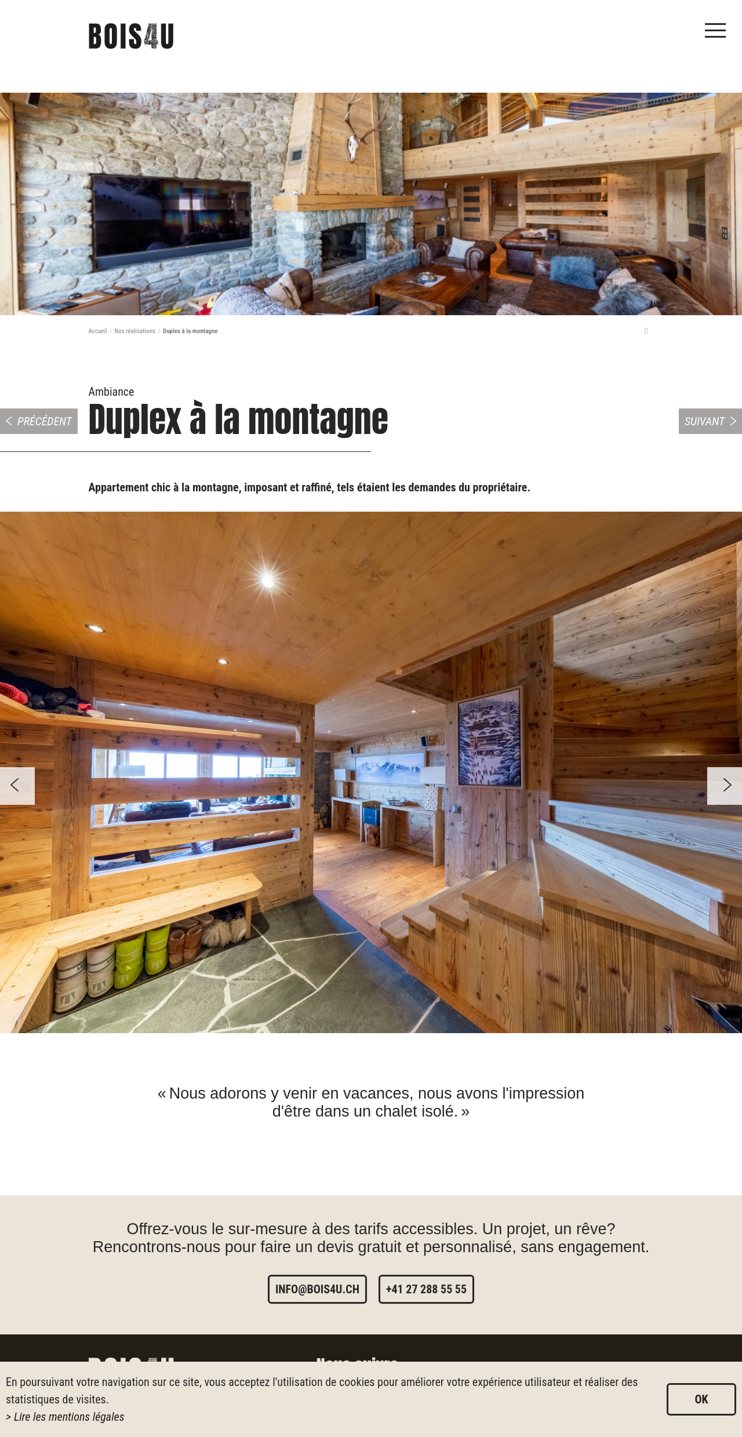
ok (701, 1399)
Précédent (44, 421)
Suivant (705, 421)
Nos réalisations (134, 331)
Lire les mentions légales (69, 1417)
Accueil (98, 331)
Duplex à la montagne (190, 331)
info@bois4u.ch (317, 1289)
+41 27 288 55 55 (426, 1289)
